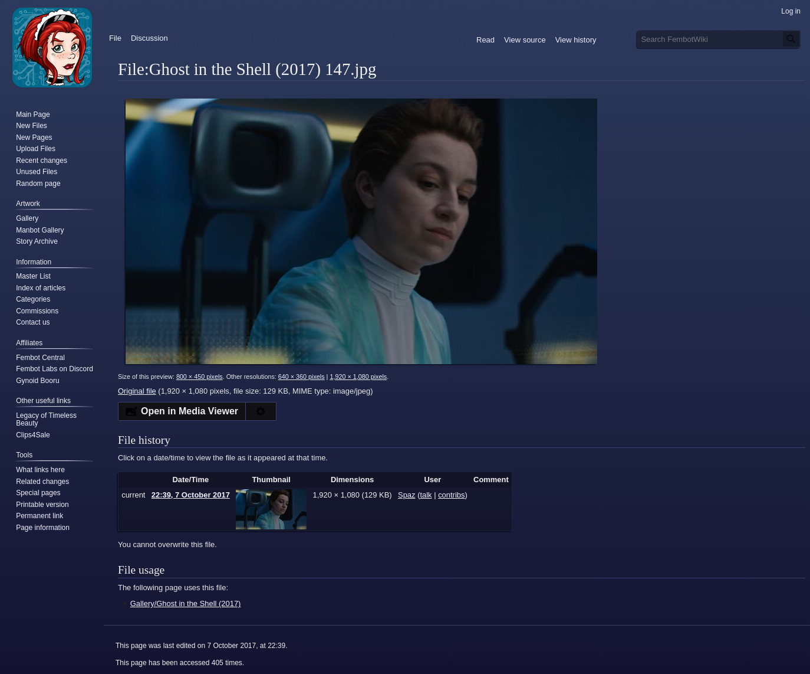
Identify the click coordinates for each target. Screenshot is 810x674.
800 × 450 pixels (199, 376)
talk (426, 494)
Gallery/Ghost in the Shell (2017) (185, 603)
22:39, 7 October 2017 (191, 494)
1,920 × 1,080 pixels (358, 376)
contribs (451, 494)
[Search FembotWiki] (719, 39)
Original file (137, 391)
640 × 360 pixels (301, 376)
